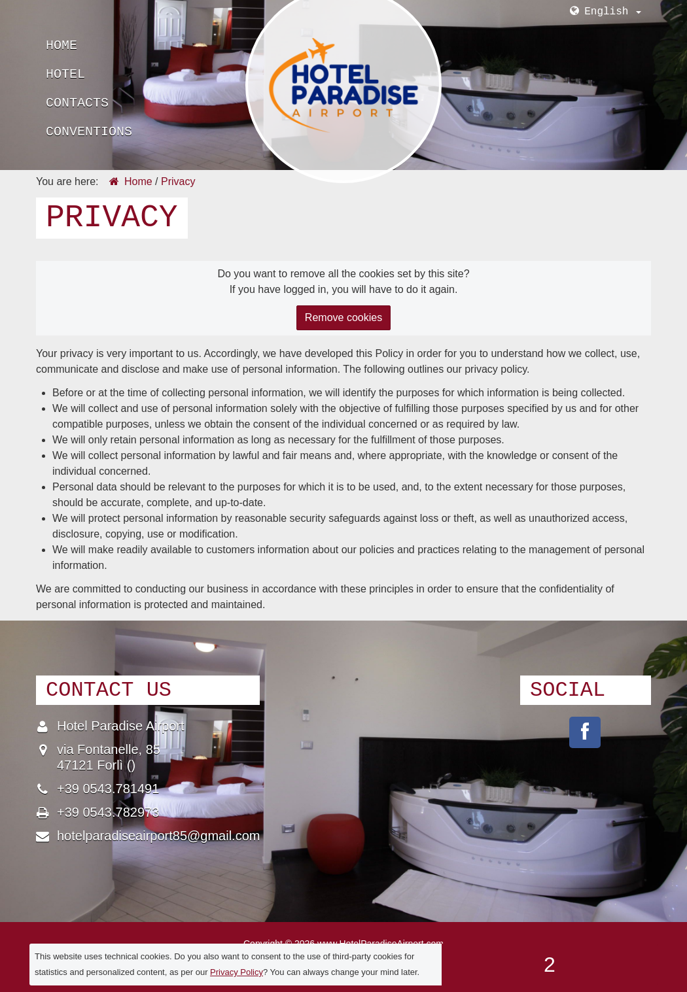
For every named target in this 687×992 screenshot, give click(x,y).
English (612, 12)
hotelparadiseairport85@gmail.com (158, 836)
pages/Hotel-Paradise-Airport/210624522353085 (585, 732)
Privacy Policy (236, 972)
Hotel (65, 74)
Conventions (89, 131)
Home (61, 45)
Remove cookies (343, 317)
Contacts (77, 103)
